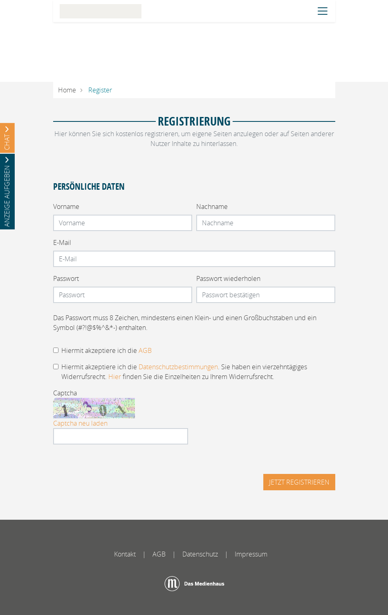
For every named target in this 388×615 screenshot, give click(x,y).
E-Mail (62, 242)
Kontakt (125, 554)
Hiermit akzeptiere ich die (106, 350)
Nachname (212, 206)
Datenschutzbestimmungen (178, 366)
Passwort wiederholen (228, 278)
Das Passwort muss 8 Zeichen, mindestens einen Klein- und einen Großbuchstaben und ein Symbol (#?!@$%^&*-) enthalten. (184, 322)
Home (67, 89)
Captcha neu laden (80, 423)
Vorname (66, 206)
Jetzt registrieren (299, 482)
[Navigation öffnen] (322, 11)
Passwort (66, 278)
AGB (145, 350)
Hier (114, 376)
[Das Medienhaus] (194, 583)
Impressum (251, 554)
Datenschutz (200, 554)
